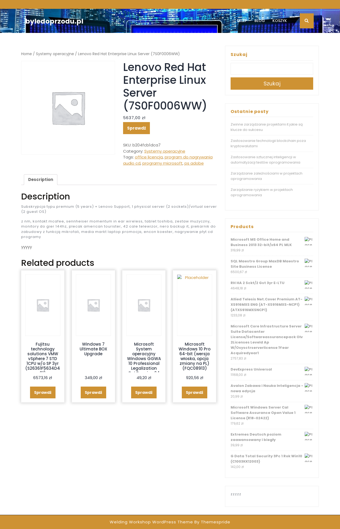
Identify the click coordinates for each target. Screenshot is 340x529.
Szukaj (239, 54)
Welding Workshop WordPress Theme (151, 522)
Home (26, 53)
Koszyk (279, 20)
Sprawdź (136, 128)
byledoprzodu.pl (54, 21)
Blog (259, 20)
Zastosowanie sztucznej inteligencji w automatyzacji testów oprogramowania (265, 159)
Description (40, 179)
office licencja (149, 157)
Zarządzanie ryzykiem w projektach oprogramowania (262, 192)
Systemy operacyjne (55, 53)
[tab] (40, 179)
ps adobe (194, 163)
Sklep (242, 20)
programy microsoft (162, 163)
